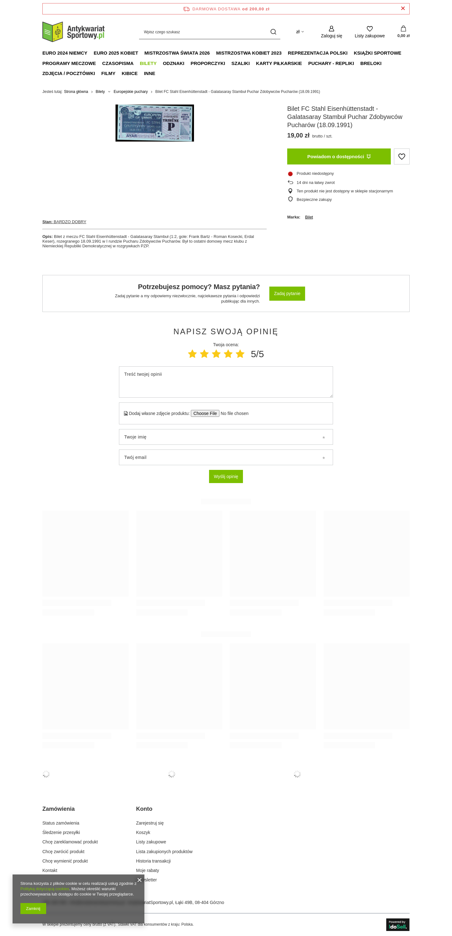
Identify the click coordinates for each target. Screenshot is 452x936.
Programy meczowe (69, 63)
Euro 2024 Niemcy (64, 53)
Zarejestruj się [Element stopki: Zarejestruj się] (150, 823)
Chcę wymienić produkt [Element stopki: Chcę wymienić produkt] (65, 860)
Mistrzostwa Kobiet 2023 (249, 53)
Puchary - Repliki (331, 63)
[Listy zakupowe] (370, 32)
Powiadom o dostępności (339, 156)
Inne (149, 73)
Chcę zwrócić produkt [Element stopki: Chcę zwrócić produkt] (63, 851)
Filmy (108, 73)
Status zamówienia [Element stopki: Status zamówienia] (60, 823)
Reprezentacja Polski (317, 53)
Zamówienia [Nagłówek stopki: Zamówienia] (58, 809)
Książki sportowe (377, 53)
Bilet (309, 217)
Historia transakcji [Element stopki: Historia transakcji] (153, 860)
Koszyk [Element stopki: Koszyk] (143, 832)
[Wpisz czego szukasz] (209, 32)
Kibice (130, 73)
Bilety (148, 63)
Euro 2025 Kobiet (116, 53)
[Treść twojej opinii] (226, 382)
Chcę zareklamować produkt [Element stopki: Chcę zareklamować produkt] (70, 841)
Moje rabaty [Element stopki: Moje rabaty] (147, 870)
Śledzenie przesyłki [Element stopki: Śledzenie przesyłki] (61, 832)
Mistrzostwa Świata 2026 (177, 53)
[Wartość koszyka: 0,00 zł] (403, 32)
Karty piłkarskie (279, 63)
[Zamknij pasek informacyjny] (403, 8)
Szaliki (240, 63)
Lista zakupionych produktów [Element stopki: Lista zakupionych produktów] (164, 851)
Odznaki (173, 63)
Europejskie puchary (131, 91)
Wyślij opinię (226, 476)
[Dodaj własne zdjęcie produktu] (232, 413)
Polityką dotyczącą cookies (44, 888)
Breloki (371, 63)
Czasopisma (118, 63)
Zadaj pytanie (287, 293)
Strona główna (76, 91)
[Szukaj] (273, 32)
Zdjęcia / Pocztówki (68, 73)
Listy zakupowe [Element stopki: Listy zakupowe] (151, 841)
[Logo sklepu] (73, 32)
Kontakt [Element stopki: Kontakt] (49, 870)
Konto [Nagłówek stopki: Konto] (144, 809)
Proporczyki (208, 63)
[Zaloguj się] (331, 32)
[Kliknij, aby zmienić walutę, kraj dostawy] (300, 32)
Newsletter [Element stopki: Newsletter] (146, 879)
